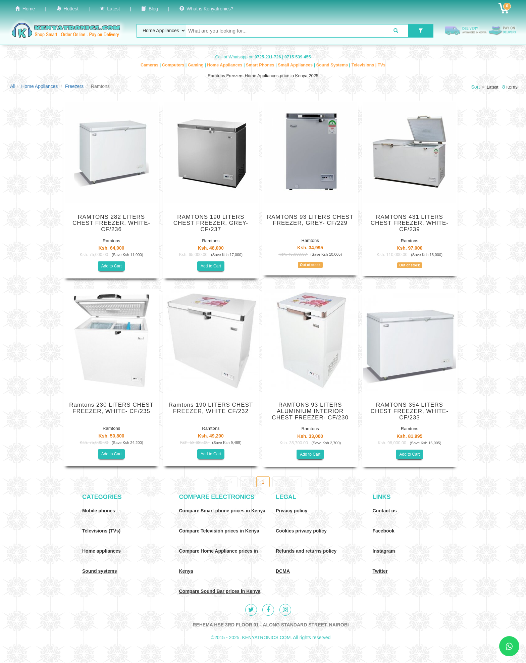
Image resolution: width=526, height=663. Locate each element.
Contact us (385, 510)
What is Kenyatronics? (206, 8)
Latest (110, 8)
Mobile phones (98, 510)
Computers (174, 65)
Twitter (380, 571)
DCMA (283, 571)
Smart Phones (260, 65)
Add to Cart (111, 266)
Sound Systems (332, 65)
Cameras (150, 65)
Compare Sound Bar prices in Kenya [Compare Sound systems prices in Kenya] (220, 591)
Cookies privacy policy (301, 530)
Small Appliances (296, 65)
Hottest (67, 8)
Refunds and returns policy (306, 551)
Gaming (196, 65)
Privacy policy (291, 510)
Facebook (383, 530)
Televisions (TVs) (101, 530)
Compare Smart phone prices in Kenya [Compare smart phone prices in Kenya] (222, 510)
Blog (149, 8)
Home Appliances (225, 65)
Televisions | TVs (368, 65)
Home (25, 8)
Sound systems (99, 571)
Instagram (384, 551)
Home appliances (101, 551)
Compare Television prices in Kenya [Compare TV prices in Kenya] (219, 530)
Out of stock (310, 265)
